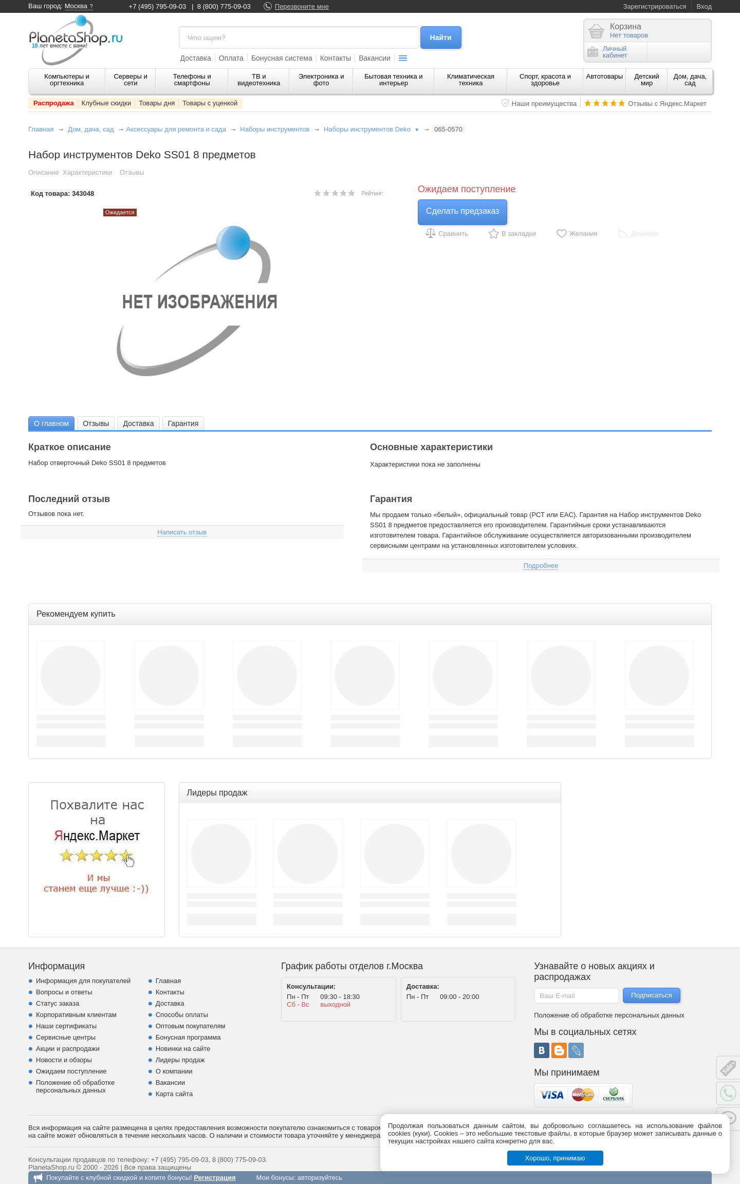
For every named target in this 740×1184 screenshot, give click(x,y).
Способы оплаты (182, 1015)
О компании (174, 1071)
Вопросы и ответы (64, 992)
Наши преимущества (544, 103)
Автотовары (604, 76)
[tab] (51, 423)
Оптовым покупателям (191, 1026)
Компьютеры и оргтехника (66, 79)
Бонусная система (281, 58)
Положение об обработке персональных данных (75, 1086)
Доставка (195, 58)
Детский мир (647, 79)
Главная (40, 129)
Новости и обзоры (64, 1060)
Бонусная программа (188, 1037)
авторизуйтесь (320, 1177)
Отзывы (132, 172)
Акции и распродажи (68, 1048)
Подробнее (541, 565)
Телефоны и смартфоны (192, 79)
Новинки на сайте (183, 1048)
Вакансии (375, 58)
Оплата (231, 58)
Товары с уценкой (209, 103)
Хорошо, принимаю (555, 1158)
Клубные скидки (107, 103)
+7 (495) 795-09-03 (158, 6)
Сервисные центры (66, 1037)
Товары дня (157, 103)
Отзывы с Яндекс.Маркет (667, 103)
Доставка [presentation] (138, 423)
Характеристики (87, 172)
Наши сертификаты (66, 1026)
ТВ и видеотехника (258, 79)
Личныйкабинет (607, 52)
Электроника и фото (321, 79)
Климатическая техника (470, 79)
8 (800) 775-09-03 (224, 6)
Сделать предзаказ (462, 211)
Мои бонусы (274, 1177)
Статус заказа (57, 1003)
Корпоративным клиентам (76, 1015)
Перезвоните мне (302, 6)
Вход (704, 6)
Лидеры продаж (180, 1060)
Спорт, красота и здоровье (545, 79)
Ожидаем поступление (71, 1071)
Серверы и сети (130, 79)
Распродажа (53, 103)
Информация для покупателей (83, 981)
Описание (43, 172)
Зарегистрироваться (655, 6)
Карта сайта (174, 1094)
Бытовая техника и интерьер (393, 79)
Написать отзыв (182, 532)
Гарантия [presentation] (183, 423)
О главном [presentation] (51, 423)
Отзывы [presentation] (96, 423)
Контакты (335, 58)
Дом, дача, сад (690, 79)
